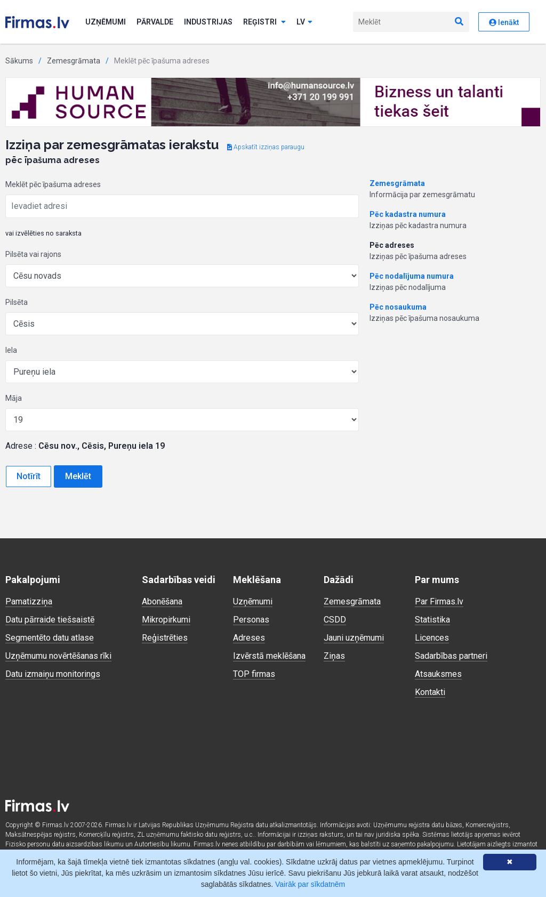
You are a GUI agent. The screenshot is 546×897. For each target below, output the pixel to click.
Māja (13, 398)
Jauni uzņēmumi (354, 638)
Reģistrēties (165, 638)
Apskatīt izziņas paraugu (265, 147)
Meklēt (78, 476)
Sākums (19, 60)
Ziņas (334, 656)
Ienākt (504, 22)
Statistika (432, 620)
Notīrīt (29, 476)
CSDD (335, 620)
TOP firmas (254, 674)
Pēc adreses (392, 245)
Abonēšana (162, 601)
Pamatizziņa (28, 601)
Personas (251, 620)
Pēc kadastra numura (408, 214)
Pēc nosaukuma (398, 307)
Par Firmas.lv (439, 601)
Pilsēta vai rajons (33, 254)
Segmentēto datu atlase (49, 638)
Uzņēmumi (105, 22)
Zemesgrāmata (73, 60)
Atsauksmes (438, 674)
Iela (11, 350)
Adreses (249, 638)
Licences (432, 638)
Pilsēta (16, 302)
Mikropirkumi (166, 620)
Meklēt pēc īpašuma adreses (53, 184)
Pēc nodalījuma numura (412, 276)
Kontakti (430, 692)
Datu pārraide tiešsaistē (49, 620)
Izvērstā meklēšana (269, 656)
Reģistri (264, 22)
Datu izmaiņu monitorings (52, 674)
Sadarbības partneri (451, 656)
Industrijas (208, 22)
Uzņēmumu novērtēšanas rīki (58, 656)
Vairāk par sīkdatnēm (310, 884)
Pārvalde (154, 22)
